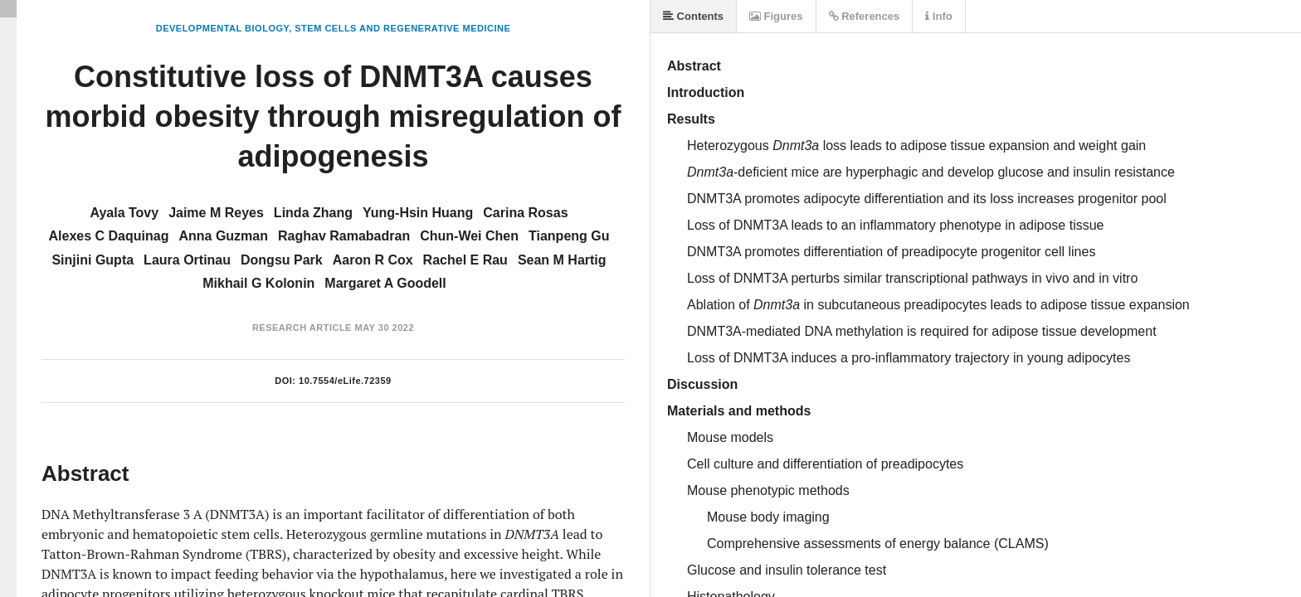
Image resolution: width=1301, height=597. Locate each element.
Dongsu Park (282, 260)
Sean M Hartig (562, 260)
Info (938, 16)
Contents (693, 16)
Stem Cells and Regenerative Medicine (402, 28)
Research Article (302, 327)
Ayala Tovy (124, 213)
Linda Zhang (313, 213)
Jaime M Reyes (216, 213)
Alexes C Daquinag (109, 236)
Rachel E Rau (465, 260)
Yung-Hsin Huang (418, 213)
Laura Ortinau (187, 260)
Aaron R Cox (373, 260)
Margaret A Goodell (385, 283)
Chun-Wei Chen (469, 236)
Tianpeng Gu (569, 236)
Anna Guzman (223, 236)
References (864, 16)
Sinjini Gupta (92, 260)
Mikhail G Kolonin (258, 283)
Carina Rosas (525, 213)
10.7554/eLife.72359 (345, 381)
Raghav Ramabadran (344, 236)
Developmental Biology (222, 28)
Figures (776, 16)
